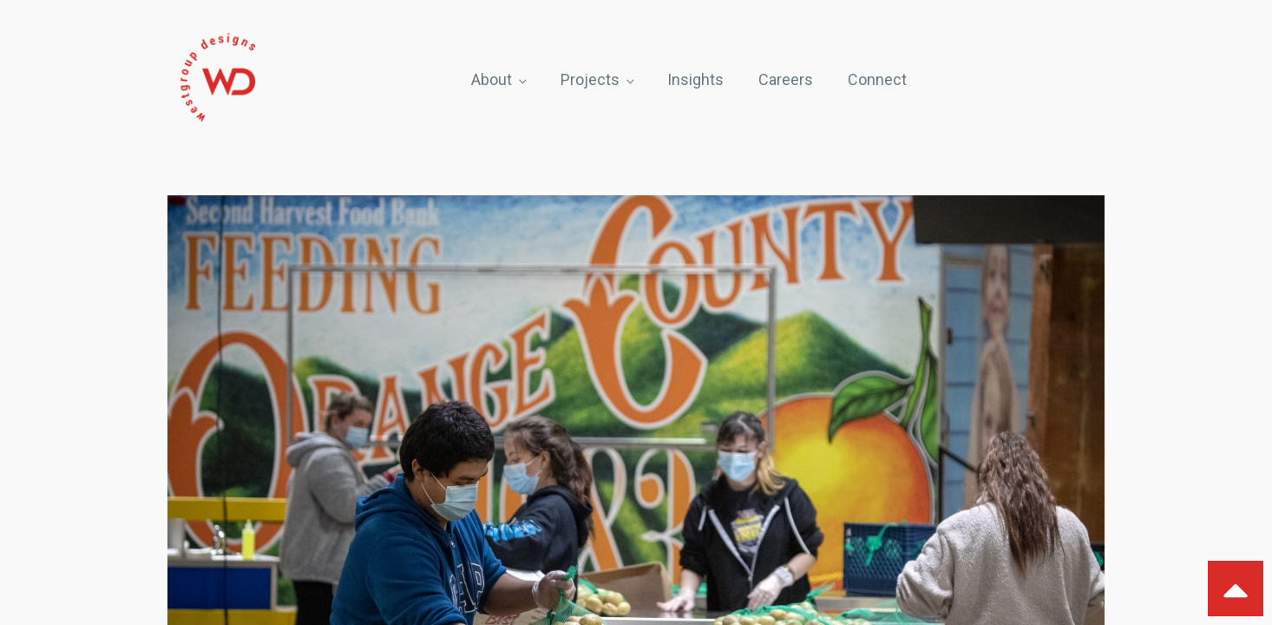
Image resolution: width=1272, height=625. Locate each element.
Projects (590, 79)
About (491, 79)
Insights (695, 79)
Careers (785, 79)
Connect (877, 79)
